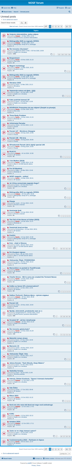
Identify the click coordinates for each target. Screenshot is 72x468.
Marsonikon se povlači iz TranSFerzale (24, 268)
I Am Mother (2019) (17, 161)
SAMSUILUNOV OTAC (22, 50)
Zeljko (17, 170)
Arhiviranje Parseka (17, 123)
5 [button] (61, 26)
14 (69, 335)
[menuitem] (13, 7)
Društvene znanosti (20, 280)
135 (66, 54)
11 (61, 335)
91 (64, 248)
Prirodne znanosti (19, 204)
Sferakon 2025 (15, 83)
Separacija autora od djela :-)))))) (22, 91)
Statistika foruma (16, 371)
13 (66, 335)
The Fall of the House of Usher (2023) (24, 220)
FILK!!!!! (12, 152)
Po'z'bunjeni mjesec (17, 252)
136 (69, 54)
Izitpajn (17, 36)
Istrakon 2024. (15, 422)
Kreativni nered (18, 69)
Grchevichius (19, 229)
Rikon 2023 (13, 396)
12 (64, 335)
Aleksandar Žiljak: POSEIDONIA (22, 260)
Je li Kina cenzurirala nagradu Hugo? (24, 183)
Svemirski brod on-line (18, 227)
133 (59, 54)
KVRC (11, 414)
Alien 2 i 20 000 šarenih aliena (23, 164)
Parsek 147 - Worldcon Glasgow (22, 131)
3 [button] (55, 26)
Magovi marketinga (17, 66)
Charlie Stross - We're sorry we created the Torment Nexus (32, 277)
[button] (46, 26)
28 (66, 436)
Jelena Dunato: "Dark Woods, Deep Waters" (27, 363)
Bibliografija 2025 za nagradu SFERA (24, 41)
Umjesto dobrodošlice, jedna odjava (23, 34)
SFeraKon (17, 86)
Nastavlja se (17, 118)
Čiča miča (17, 61)
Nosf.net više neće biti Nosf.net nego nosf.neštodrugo (31, 405)
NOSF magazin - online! (18, 176)
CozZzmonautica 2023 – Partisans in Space (26, 440)
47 (61, 316)
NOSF (16, 408)
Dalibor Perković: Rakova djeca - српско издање (29, 295)
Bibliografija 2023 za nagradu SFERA (24, 192)
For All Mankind (15, 169)
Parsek (16, 126)
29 (69, 436)
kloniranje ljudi (15, 210)
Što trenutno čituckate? (18, 49)
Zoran (17, 84)
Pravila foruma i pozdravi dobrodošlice (25, 37)
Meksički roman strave (18, 338)
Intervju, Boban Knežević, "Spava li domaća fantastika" (31, 379)
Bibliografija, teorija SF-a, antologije (25, 44)
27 (64, 436)
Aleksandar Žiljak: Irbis (18, 354)
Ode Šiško (13, 388)
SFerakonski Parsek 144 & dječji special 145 (27, 145)
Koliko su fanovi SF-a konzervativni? (24, 286)
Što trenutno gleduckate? (19, 329)
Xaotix (17, 59)
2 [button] (52, 26)
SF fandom (17, 155)
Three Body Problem (17, 115)
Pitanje (12, 201)
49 (66, 316)
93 (69, 248)
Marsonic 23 (14, 346)
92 (66, 248)
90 (61, 248)
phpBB (29, 463)
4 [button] (58, 26)
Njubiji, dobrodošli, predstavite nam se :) (25, 311)
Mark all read (14, 26)
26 (61, 436)
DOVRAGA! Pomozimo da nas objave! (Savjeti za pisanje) (32, 108)
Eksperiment (14, 58)
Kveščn (12, 235)
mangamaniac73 (20, 312)
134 (62, 54)
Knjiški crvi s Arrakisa (20, 52)
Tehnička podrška (19, 374)
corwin (17, 125)
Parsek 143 (13, 303)
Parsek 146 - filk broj (17, 138)
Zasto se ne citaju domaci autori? (22, 431)
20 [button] (67, 26)
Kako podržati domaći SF (19, 100)
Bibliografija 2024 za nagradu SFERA (24, 75)
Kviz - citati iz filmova (17, 243)
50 (69, 316)
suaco (17, 92)
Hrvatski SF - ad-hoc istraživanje (22, 320)
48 (64, 316)
